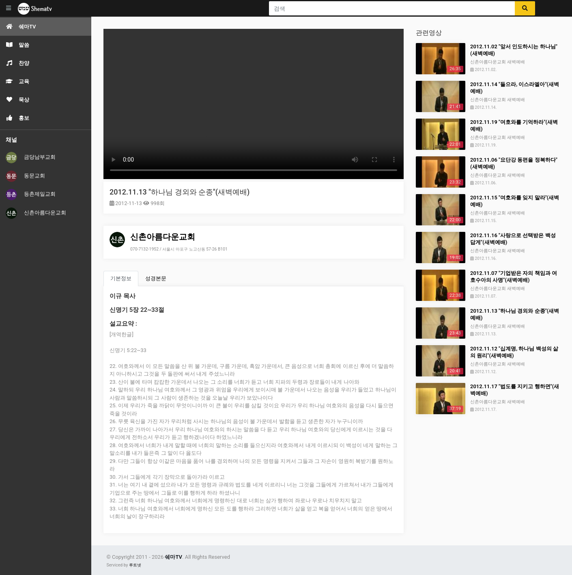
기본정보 (120, 278)
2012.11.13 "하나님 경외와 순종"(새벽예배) (179, 192)
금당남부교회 (31, 157)
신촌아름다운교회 (36, 213)
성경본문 (155, 278)
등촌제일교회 (31, 194)
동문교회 (25, 176)
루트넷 (135, 565)
